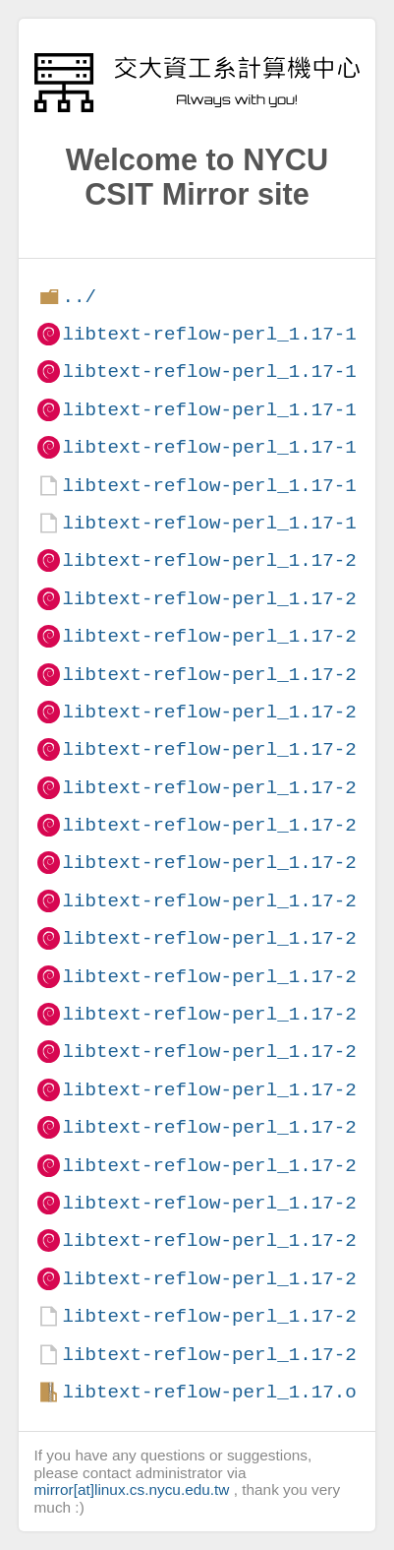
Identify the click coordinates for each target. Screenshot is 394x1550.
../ (79, 296)
